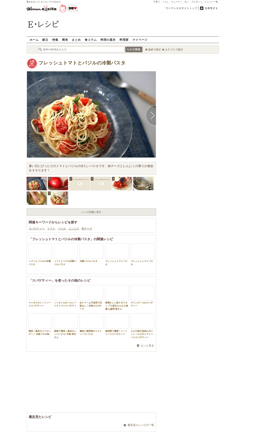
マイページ (139, 40)
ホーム (34, 40)
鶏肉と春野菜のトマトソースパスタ (91, 324)
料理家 (124, 40)
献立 (45, 40)
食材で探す (154, 49)
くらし (165, 2)
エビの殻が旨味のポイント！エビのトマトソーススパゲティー (142, 326)
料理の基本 (108, 40)
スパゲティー (37, 228)
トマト (51, 228)
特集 (55, 40)
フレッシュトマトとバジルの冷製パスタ (82, 62)
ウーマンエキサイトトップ (181, 8)
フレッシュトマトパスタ (117, 254)
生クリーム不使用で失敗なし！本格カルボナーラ (91, 297)
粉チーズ (87, 228)
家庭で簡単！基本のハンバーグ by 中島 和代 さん (66, 326)
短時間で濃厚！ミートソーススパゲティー (117, 324)
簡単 (65, 40)
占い (187, 2)
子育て (156, 2)
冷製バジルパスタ (91, 252)
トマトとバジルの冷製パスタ (40, 254)
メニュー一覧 (211, 2)
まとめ (76, 40)
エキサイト (211, 8)
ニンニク (74, 228)
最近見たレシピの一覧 (141, 424)
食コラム (91, 40)
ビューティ (176, 2)
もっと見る (147, 345)
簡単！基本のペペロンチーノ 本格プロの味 (40, 324)
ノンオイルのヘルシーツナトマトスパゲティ (66, 296)
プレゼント (196, 2)
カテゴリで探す (174, 49)
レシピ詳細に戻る (91, 212)
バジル (62, 228)
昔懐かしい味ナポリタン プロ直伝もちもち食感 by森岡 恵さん (117, 297)
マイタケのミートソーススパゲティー (40, 296)
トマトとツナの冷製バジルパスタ (66, 254)
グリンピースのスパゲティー (142, 296)
